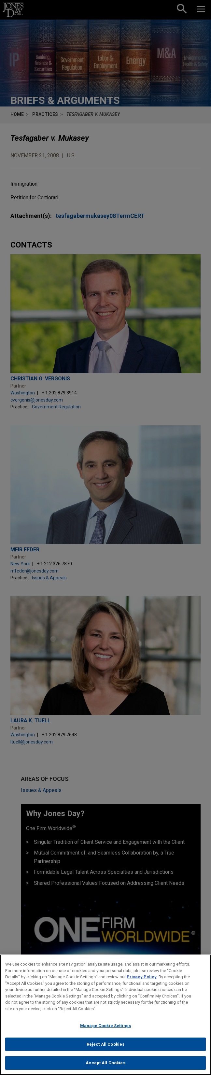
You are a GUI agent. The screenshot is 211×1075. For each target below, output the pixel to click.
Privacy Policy (142, 979)
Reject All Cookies (105, 1046)
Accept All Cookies (105, 1065)
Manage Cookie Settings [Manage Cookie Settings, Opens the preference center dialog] (105, 1028)
